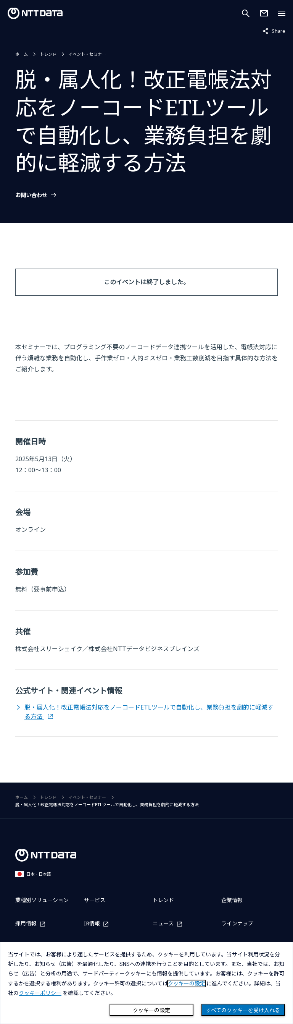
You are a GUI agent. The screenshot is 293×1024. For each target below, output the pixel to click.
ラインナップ (237, 923)
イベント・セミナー (87, 54)
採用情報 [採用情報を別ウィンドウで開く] (26, 924)
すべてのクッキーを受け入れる (243, 1010)
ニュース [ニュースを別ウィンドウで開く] (163, 924)
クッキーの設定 (151, 1010)
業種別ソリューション (42, 900)
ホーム (21, 54)
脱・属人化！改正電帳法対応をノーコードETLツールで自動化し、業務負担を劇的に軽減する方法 (149, 712)
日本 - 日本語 (33, 874)
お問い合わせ (31, 195)
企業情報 (232, 900)
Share (273, 30)
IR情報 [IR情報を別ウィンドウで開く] (92, 924)
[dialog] (146, 983)
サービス (94, 900)
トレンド (48, 54)
